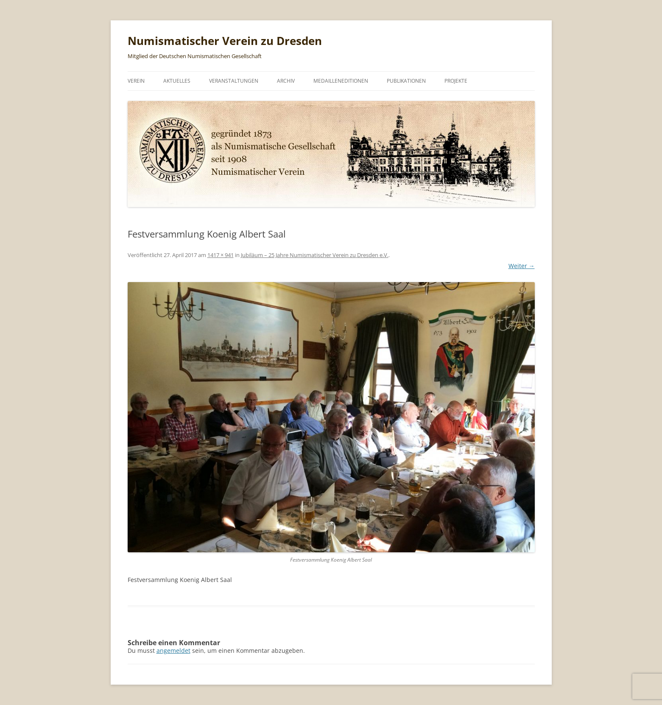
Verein (136, 80)
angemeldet (173, 650)
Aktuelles (176, 80)
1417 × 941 (220, 255)
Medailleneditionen (340, 80)
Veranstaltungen (233, 80)
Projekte (455, 80)
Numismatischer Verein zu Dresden (225, 40)
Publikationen (406, 80)
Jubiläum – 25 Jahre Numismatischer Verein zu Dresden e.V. (314, 255)
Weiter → (521, 266)
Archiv (286, 80)
